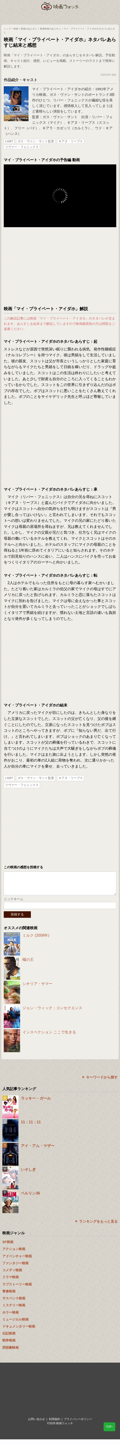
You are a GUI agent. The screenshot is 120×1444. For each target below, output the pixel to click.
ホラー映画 (10, 1317)
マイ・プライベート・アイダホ (56, 89)
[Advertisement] (60, 266)
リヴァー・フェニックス (22, 147)
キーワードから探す (102, 1082)
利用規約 (54, 1423)
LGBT (9, 141)
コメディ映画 (12, 1275)
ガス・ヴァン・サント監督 (36, 141)
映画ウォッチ (60, 6)
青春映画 (8, 1296)
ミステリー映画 (13, 1310)
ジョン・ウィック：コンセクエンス (52, 1013)
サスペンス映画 (13, 1303)
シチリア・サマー (37, 988)
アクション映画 (13, 1253)
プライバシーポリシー (78, 1423)
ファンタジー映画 (15, 1268)
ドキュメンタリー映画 (18, 1331)
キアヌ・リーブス (70, 141)
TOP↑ (109, 1426)
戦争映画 (8, 1345)
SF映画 (7, 1246)
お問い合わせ (36, 1423)
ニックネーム (13, 903)
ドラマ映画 (10, 1282)
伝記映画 (8, 1338)
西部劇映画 (10, 1352)
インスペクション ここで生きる (49, 1037)
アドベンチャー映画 (17, 1261)
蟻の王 (28, 964)
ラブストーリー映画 (17, 1289)
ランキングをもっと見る (98, 1226)
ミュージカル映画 (15, 1324)
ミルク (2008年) (35, 940)
